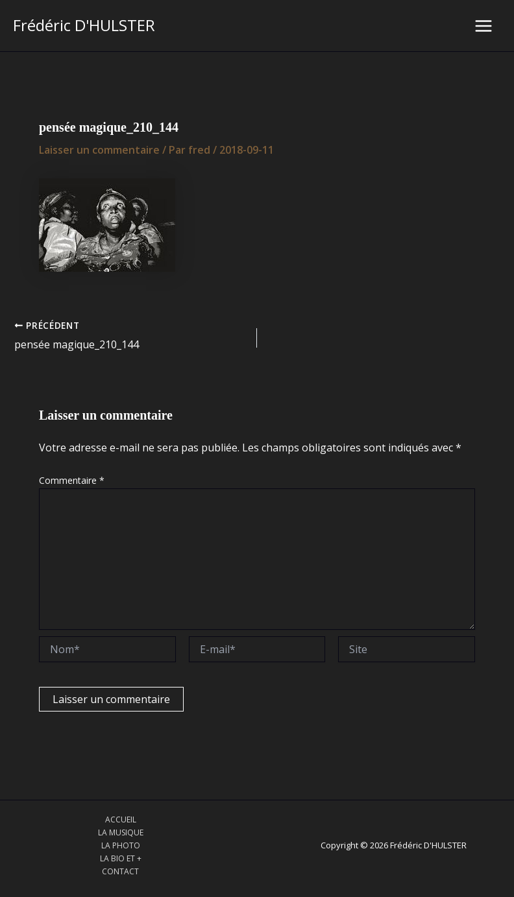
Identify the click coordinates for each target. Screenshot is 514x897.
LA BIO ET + (120, 858)
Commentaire (71, 480)
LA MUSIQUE (120, 832)
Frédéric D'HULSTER (84, 25)
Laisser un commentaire (99, 150)
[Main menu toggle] (483, 25)
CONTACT (120, 871)
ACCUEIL (120, 819)
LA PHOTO (120, 845)
